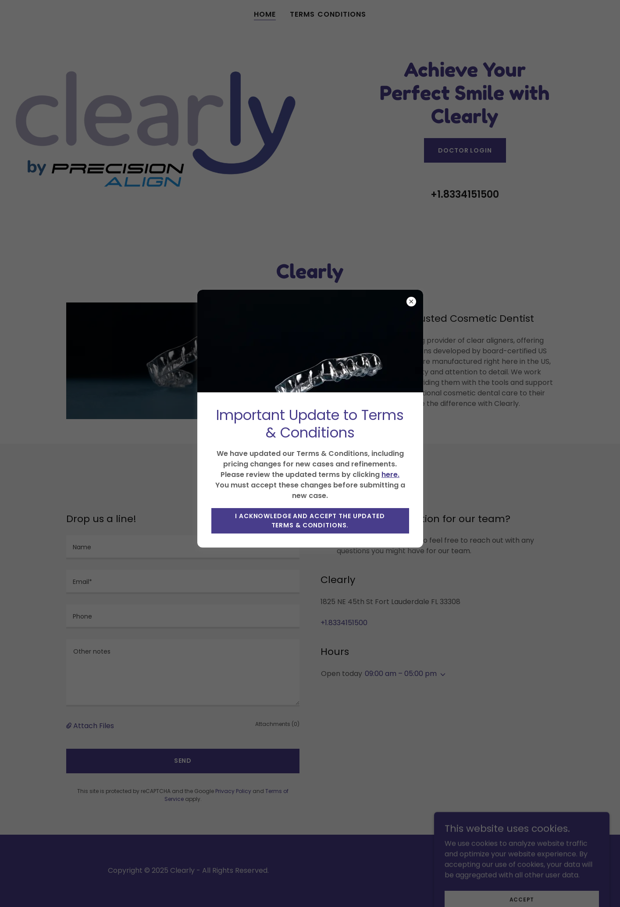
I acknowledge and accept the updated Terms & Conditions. (310, 521)
